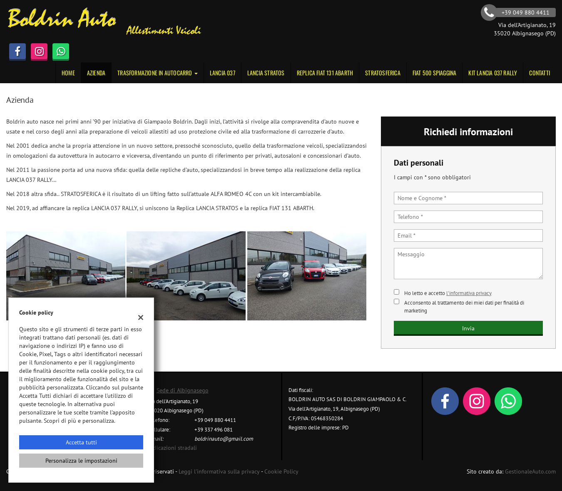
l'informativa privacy (469, 293)
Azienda (96, 72)
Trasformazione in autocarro (157, 72)
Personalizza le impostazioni (81, 460)
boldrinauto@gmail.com (223, 438)
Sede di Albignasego (183, 390)
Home (68, 72)
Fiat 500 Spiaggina (435, 72)
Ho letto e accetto (448, 293)
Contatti (539, 72)
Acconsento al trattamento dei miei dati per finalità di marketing (464, 306)
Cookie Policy (281, 471)
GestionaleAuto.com (530, 471)
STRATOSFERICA (382, 72)
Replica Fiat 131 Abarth (325, 72)
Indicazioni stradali (172, 447)
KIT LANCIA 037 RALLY (492, 72)
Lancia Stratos (266, 72)
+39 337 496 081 (213, 429)
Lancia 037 (222, 72)
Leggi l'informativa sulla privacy (219, 471)
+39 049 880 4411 (215, 420)
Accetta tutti (81, 442)
